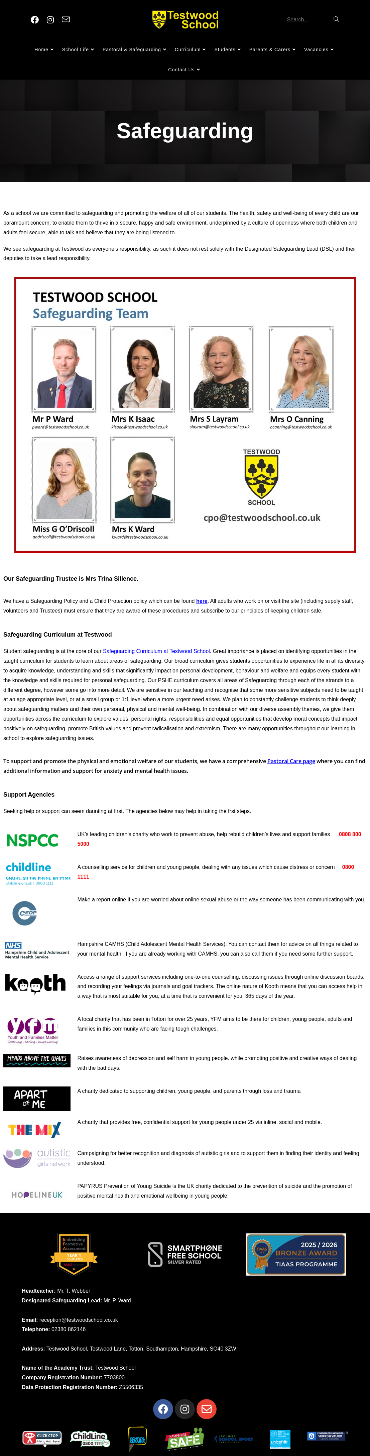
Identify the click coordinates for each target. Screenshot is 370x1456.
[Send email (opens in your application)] (65, 19)
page (308, 761)
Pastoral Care (284, 761)
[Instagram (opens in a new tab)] (50, 19)
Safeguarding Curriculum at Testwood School (156, 651)
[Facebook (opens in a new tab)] (34, 19)
